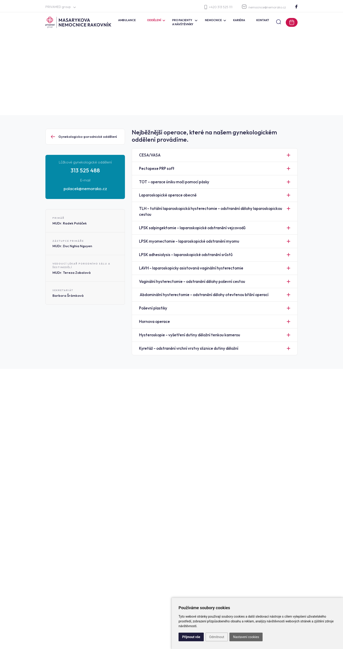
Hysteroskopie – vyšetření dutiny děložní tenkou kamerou (189, 334)
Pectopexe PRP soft (156, 168)
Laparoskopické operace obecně (167, 195)
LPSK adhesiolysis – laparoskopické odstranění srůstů (186, 254)
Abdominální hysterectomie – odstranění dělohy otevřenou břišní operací (203, 294)
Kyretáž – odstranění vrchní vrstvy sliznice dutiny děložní (188, 348)
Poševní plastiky (153, 308)
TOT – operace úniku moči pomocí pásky (174, 181)
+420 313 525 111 (218, 7)
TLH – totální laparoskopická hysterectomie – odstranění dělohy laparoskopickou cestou (210, 211)
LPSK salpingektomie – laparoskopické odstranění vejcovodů (192, 227)
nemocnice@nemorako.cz (264, 7)
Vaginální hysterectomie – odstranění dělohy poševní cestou (192, 281)
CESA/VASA (150, 155)
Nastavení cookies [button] (246, 637)
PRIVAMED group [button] (60, 7)
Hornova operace (154, 321)
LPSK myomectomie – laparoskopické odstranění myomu (189, 241)
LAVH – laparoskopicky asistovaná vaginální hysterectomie (191, 268)
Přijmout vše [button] (191, 637)
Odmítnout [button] (216, 637)
